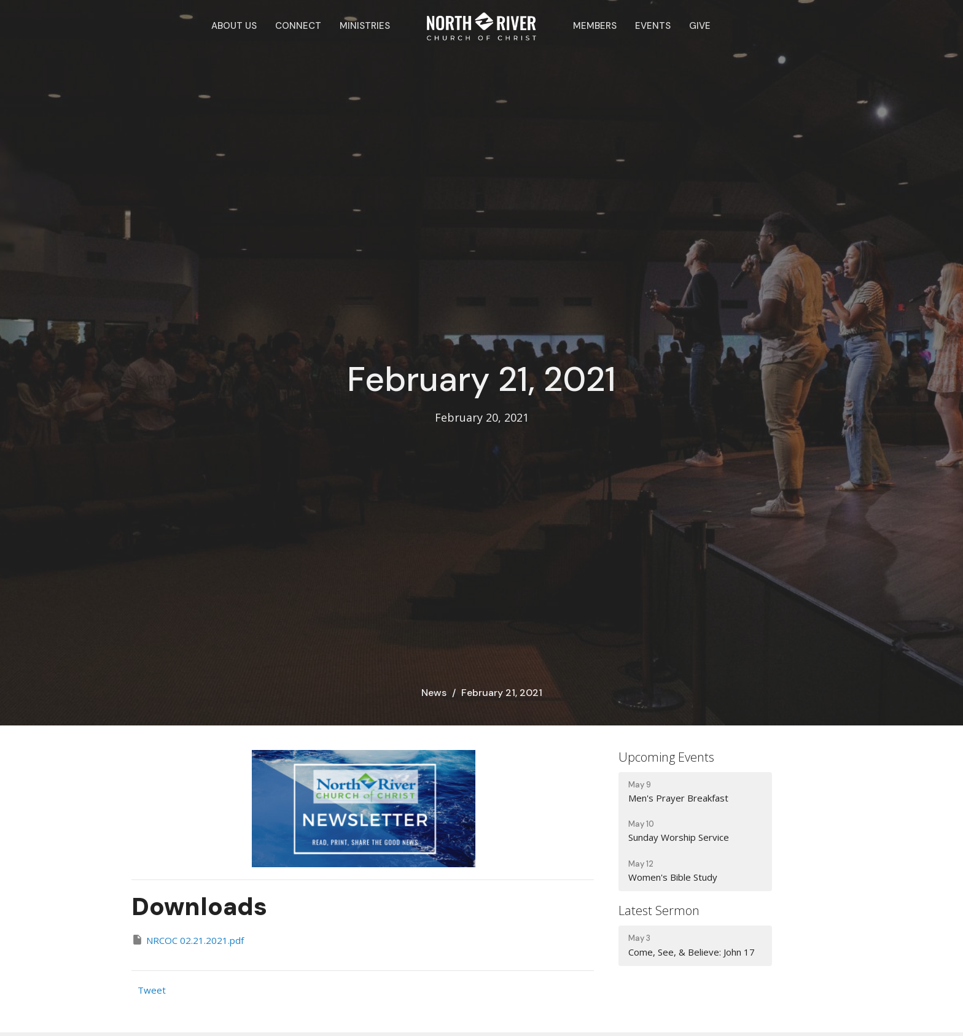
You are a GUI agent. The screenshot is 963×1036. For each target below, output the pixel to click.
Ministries (365, 26)
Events (653, 26)
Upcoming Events (666, 757)
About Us (234, 26)
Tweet (152, 990)
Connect (298, 26)
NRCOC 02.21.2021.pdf (187, 940)
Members (595, 26)
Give (700, 26)
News (433, 692)
